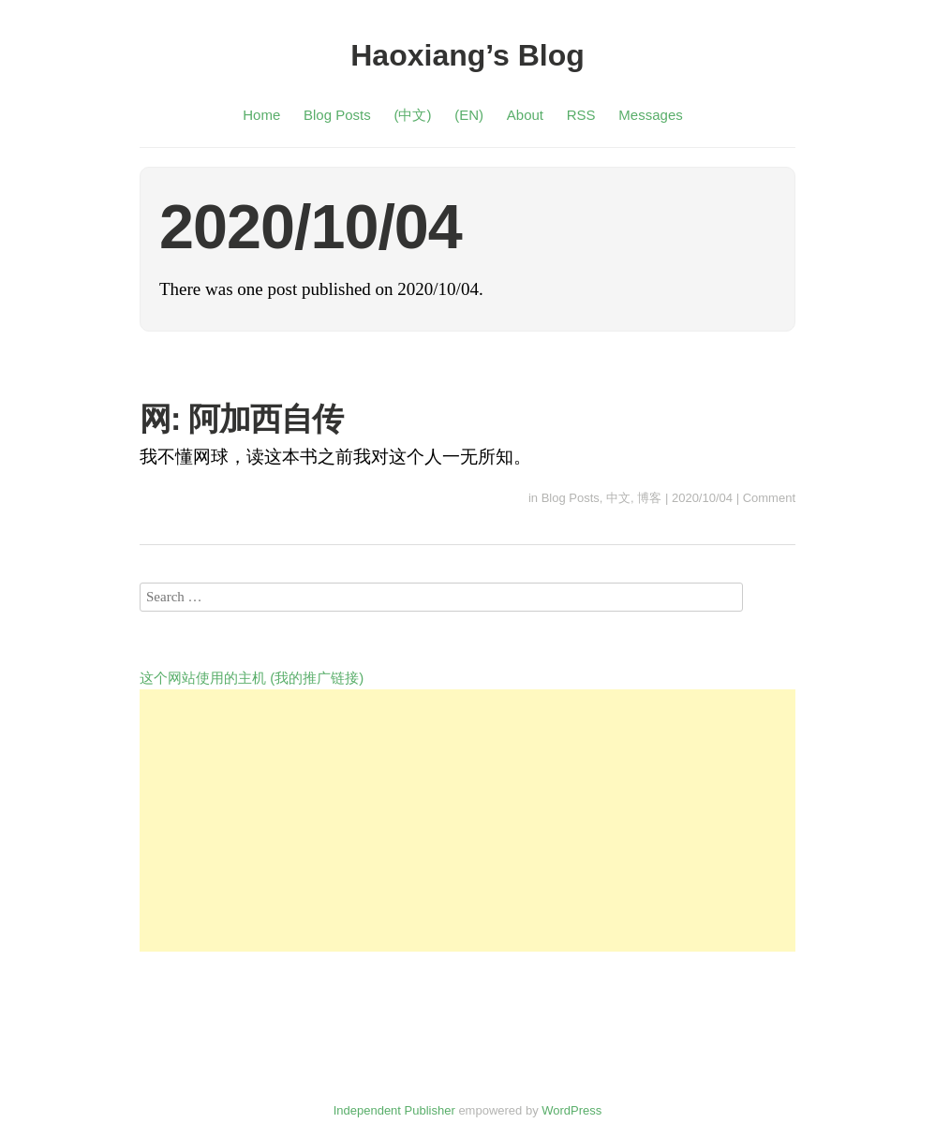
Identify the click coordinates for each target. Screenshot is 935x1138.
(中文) (412, 115)
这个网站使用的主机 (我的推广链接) (252, 678)
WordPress (571, 1110)
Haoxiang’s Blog (467, 55)
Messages (650, 115)
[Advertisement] (467, 820)
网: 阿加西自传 (241, 418)
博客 (649, 498)
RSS (581, 115)
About (525, 115)
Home (261, 115)
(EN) (468, 115)
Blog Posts (337, 115)
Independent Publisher (394, 1110)
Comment (769, 498)
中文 (618, 498)
